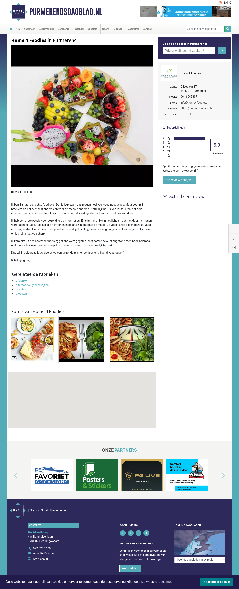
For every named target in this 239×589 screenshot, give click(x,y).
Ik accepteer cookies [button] (217, 581)
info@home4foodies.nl (194, 102)
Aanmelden (130, 568)
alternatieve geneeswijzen (32, 285)
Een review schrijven (179, 180)
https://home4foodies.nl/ (196, 108)
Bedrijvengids (46, 28)
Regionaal (78, 28)
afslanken (22, 280)
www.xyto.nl (40, 558)
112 (18, 28)
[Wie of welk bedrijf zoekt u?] (189, 50)
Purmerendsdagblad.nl (65, 11)
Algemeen (29, 28)
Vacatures (133, 28)
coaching (22, 289)
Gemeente (63, 28)
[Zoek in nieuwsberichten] (205, 29)
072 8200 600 (42, 548)
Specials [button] (92, 28)
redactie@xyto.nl (43, 553)
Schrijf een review (183, 196)
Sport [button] (105, 28)
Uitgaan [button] (118, 28)
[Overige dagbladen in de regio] (199, 560)
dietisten (21, 293)
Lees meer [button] (166, 581)
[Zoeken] (227, 29)
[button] (82, 396)
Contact (147, 28)
